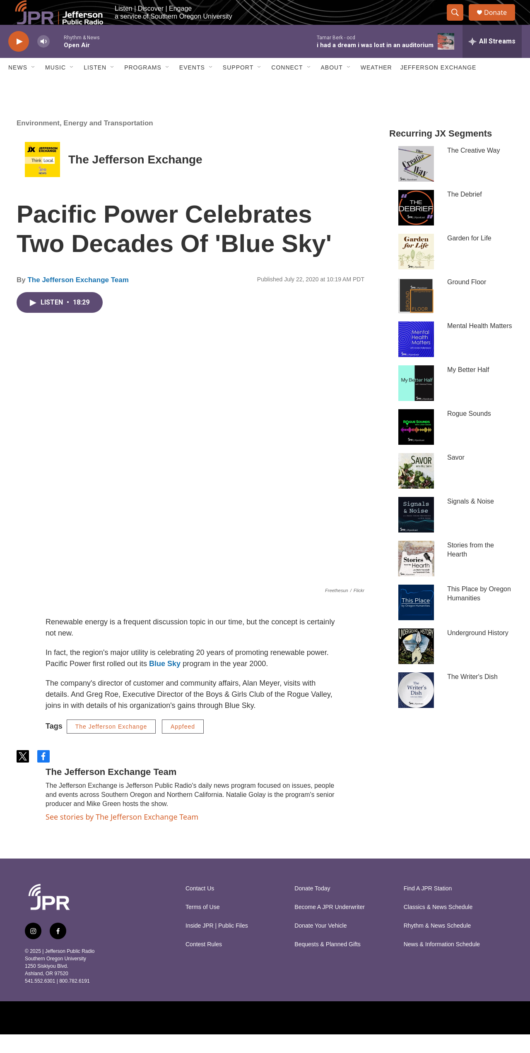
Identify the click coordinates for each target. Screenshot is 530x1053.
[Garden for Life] (416, 270)
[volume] (43, 60)
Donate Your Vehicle (320, 944)
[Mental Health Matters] (416, 358)
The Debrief (464, 212)
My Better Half (468, 388)
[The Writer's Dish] (416, 709)
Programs (142, 86)
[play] (18, 60)
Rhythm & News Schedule (437, 944)
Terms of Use (202, 926)
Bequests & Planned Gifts (327, 963)
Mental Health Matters (479, 344)
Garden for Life (469, 256)
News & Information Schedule (442, 963)
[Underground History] (416, 665)
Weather (376, 86)
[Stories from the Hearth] (416, 577)
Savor (456, 476)
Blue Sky (165, 682)
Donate (500, 21)
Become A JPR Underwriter (329, 926)
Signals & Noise (470, 519)
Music (55, 86)
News (17, 86)
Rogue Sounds (469, 432)
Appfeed (183, 745)
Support (238, 86)
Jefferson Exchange (438, 86)
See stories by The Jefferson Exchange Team (122, 835)
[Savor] (416, 489)
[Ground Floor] (416, 314)
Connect (287, 86)
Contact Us (200, 907)
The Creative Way (473, 169)
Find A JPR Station (428, 907)
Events (192, 86)
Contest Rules (204, 963)
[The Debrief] (416, 226)
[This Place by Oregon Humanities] (416, 621)
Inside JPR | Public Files (217, 944)
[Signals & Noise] (416, 533)
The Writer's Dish (472, 695)
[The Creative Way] (416, 182)
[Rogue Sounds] (416, 445)
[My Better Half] (416, 402)
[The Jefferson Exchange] (42, 178)
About (332, 86)
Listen (95, 86)
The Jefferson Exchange (135, 178)
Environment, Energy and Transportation (85, 142)
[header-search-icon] (458, 22)
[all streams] (492, 60)
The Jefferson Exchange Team (77, 298)
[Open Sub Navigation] (33, 86)
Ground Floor (466, 300)
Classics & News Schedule (438, 926)
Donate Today (312, 907)
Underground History (477, 651)
